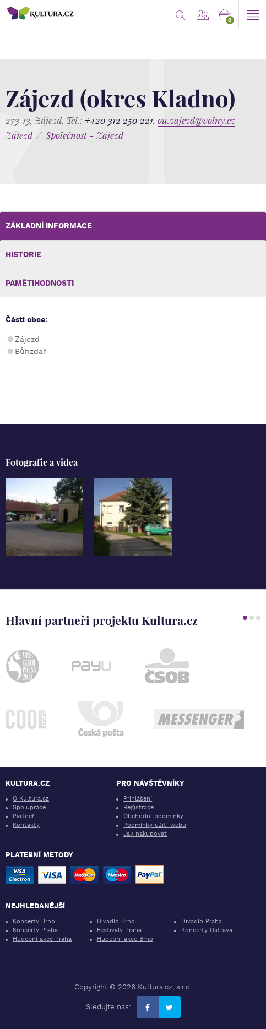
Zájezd (19, 135)
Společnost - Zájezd (84, 135)
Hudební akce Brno (125, 939)
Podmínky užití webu (154, 825)
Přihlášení (137, 798)
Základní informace (49, 225)
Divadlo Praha (201, 921)
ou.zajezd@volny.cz (196, 120)
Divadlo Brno (116, 921)
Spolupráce (29, 807)
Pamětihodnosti (40, 283)
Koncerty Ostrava (206, 930)
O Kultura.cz (31, 798)
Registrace (138, 807)
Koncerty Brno (34, 921)
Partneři (24, 816)
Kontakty (26, 825)
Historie (23, 254)
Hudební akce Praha (42, 939)
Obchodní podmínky (153, 816)
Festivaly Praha (119, 930)
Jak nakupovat (145, 833)
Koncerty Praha (35, 930)
